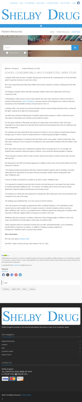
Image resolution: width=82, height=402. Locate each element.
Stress (25, 289)
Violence (32, 289)
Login (74, 3)
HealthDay (16, 265)
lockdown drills (24, 239)
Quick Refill (41, 3)
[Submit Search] (75, 47)
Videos (28, 53)
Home (52, 32)
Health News (12, 53)
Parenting (6, 289)
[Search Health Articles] (37, 47)
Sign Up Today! (65, 3)
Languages (14, 3)
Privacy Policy (7, 354)
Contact (4, 344)
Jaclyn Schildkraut (28, 101)
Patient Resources (63, 32)
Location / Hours (52, 3)
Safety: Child (16, 289)
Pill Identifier (29, 3)
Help (21, 3)
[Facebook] (2, 399)
